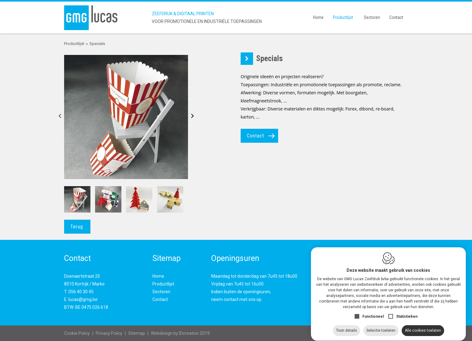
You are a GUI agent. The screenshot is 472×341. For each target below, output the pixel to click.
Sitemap (136, 333)
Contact (396, 17)
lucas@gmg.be (83, 299)
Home (318, 17)
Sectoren (372, 17)
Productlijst (343, 17)
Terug (76, 227)
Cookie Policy (77, 333)
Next (190, 117)
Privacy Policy (109, 333)
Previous (61, 117)
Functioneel (373, 310)
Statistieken (406, 310)
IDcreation (175, 333)
